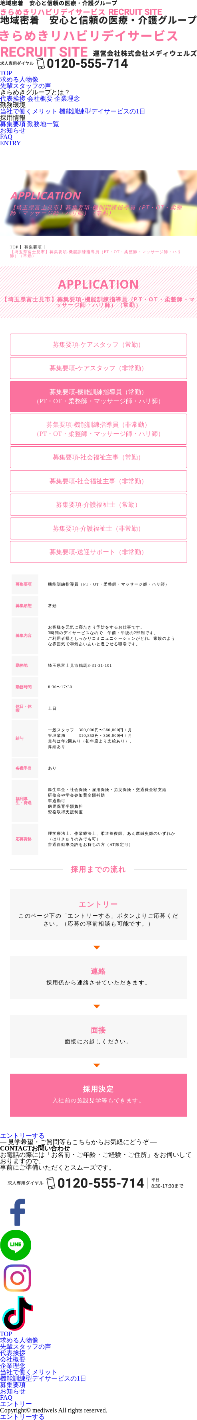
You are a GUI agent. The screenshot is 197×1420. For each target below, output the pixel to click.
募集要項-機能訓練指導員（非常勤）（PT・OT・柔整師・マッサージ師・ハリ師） (98, 429)
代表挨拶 (13, 98)
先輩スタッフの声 (25, 85)
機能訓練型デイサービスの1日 (102, 111)
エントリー (16, 1403)
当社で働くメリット (29, 111)
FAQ (6, 136)
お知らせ (13, 130)
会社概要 (40, 98)
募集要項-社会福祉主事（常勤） (98, 457)
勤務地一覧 (43, 124)
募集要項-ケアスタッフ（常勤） (98, 344)
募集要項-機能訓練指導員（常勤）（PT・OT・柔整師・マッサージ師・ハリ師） (98, 396)
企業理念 (67, 98)
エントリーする (22, 1135)
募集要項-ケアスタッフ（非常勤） (98, 368)
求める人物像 (19, 79)
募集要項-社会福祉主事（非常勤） (98, 481)
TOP (6, 73)
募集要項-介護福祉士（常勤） (98, 504)
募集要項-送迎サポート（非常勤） (98, 552)
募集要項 (13, 124)
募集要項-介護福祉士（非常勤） (98, 528)
